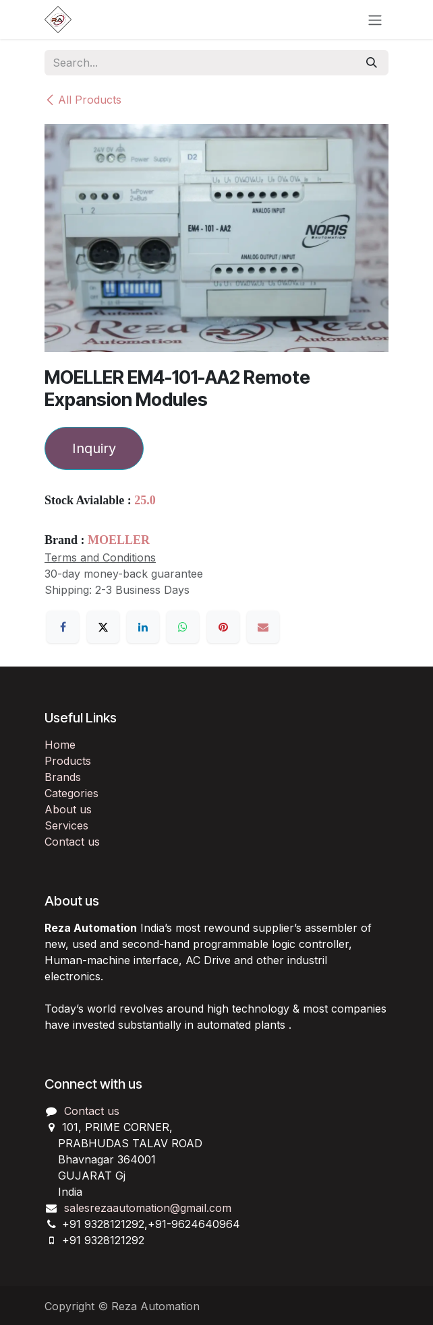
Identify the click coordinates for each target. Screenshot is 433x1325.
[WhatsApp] (183, 627)
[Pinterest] (223, 627)
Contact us (72, 841)
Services (66, 825)
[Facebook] (63, 627)
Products (68, 761)
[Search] (371, 62)
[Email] (263, 627)
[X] (103, 627)
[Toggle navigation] (375, 19)
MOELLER (119, 540)
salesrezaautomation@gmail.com (147, 1208)
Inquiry (94, 448)
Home (60, 744)
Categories (71, 793)
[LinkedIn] (143, 627)
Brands (63, 777)
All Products (83, 99)
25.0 (145, 500)
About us (68, 809)
